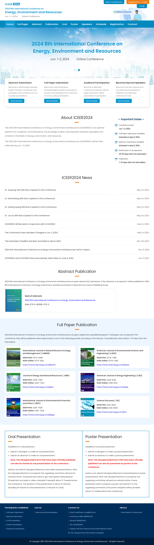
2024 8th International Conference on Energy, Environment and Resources (60, 300)
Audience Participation (15, 529)
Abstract (37, 24)
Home (10, 24)
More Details (16, 101)
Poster (74, 24)
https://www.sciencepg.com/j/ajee (112, 387)
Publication (52, 24)
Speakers (87, 24)
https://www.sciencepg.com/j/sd (111, 412)
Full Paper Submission (14, 512)
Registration (133, 2)
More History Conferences (132, 512)
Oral (64, 24)
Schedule (101, 24)
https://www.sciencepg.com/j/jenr (38, 387)
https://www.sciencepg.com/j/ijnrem (39, 364)
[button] (75, 70)
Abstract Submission (14, 516)
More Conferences (114, 2)
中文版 (142, 6)
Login (145, 2)
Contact (132, 24)
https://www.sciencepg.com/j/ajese (113, 364)
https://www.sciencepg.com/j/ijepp (39, 414)
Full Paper (22, 24)
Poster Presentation (14, 524)
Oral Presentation (13, 520)
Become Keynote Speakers (47, 512)
